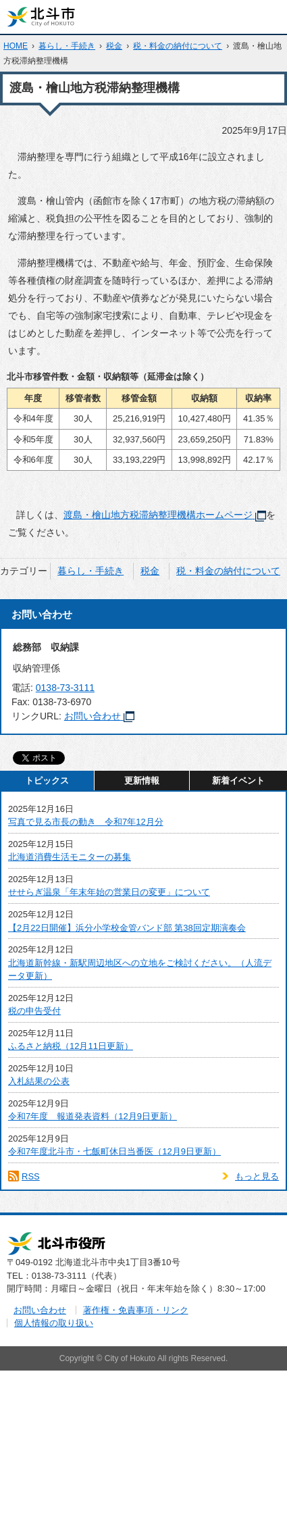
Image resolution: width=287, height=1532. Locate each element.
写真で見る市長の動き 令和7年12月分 (85, 822)
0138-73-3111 (65, 687)
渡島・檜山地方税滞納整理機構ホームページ (164, 514)
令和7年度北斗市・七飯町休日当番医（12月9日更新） (114, 1151)
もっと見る (257, 1176)
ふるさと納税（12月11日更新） (70, 1046)
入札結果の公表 (39, 1081)
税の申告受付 (34, 1011)
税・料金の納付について (177, 46)
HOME (15, 46)
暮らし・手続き (66, 46)
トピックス (47, 780)
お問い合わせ (99, 716)
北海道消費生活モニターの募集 (69, 857)
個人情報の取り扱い (53, 1323)
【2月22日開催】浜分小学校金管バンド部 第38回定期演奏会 (127, 928)
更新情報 (141, 780)
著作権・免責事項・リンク (135, 1310)
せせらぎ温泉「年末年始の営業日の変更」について (109, 892)
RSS (31, 1176)
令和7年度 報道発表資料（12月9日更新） (92, 1116)
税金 (114, 46)
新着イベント (238, 780)
